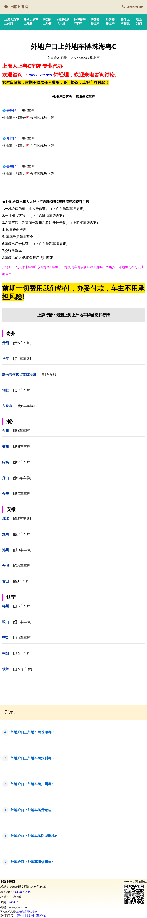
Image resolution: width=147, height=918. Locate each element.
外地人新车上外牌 (31, 21)
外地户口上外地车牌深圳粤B (32, 758)
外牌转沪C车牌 (80, 21)
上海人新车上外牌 (11, 21)
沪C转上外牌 (47, 21)
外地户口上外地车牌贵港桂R (32, 810)
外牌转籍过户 (110, 21)
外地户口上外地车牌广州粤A (32, 784)
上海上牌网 (18, 7)
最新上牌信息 (125, 21)
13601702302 (23, 892)
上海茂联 (21, 911)
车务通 (41, 915)
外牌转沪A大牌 (63, 21)
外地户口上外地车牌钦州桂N (32, 862)
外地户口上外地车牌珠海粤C (32, 732)
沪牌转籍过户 (95, 21)
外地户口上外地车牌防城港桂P (34, 836)
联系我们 (139, 21)
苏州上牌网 (25, 915)
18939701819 (134, 6)
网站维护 (32, 911)
